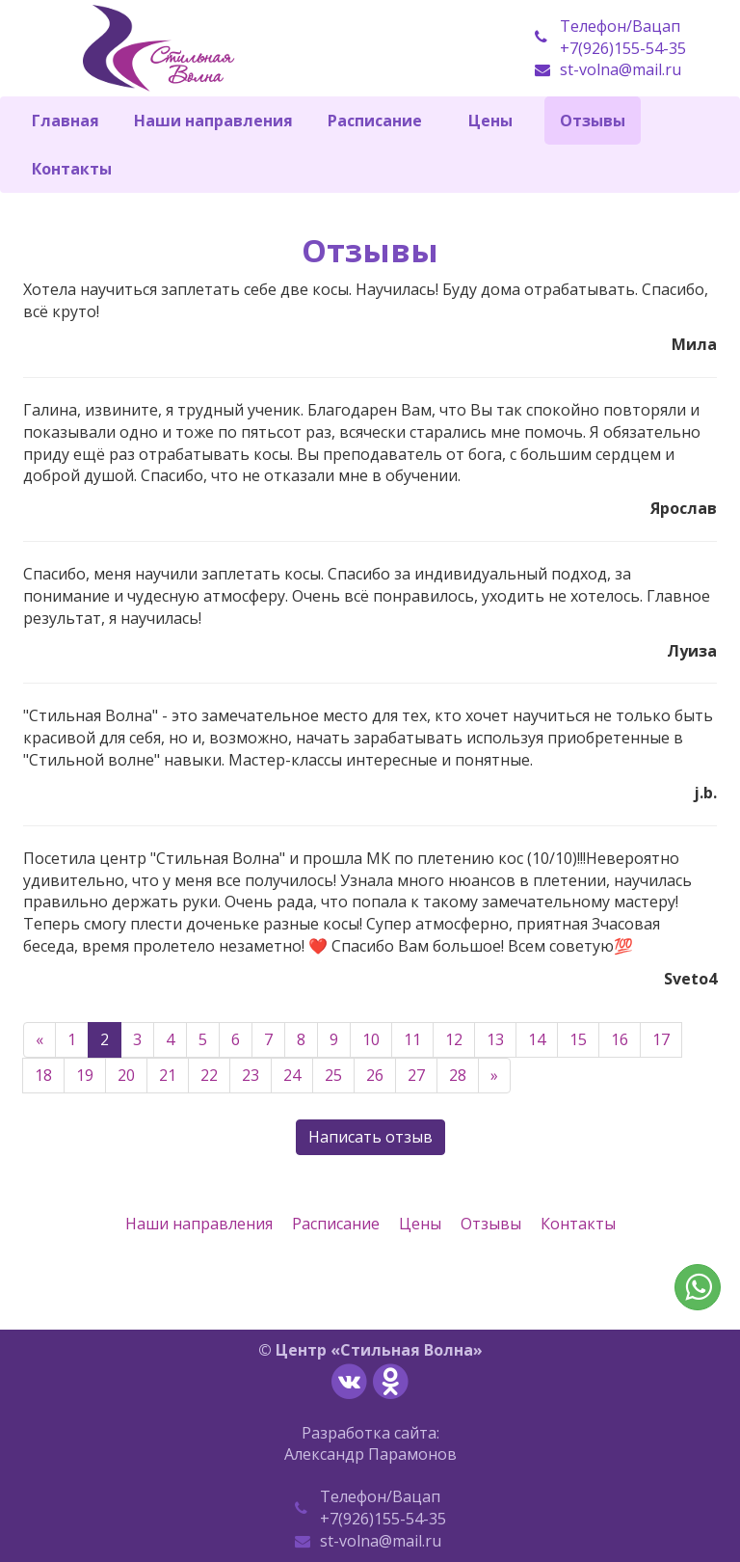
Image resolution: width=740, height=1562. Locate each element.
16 (619, 1039)
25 (333, 1075)
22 (209, 1075)
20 (126, 1075)
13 (495, 1039)
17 (661, 1039)
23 (250, 1075)
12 (453, 1039)
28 (457, 1075)
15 (578, 1039)
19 (84, 1075)
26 (374, 1075)
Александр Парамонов (370, 1454)
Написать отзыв (370, 1136)
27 (416, 1075)
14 (536, 1039)
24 (292, 1075)
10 (371, 1039)
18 (43, 1075)
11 (412, 1039)
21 (167, 1075)
